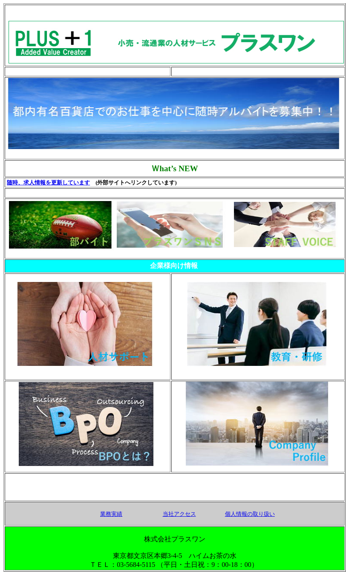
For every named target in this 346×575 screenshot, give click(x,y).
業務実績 (111, 514)
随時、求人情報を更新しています (48, 183)
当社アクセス (179, 514)
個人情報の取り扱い (250, 514)
